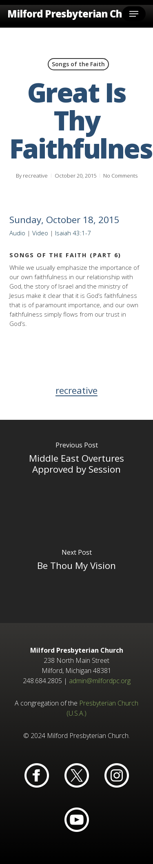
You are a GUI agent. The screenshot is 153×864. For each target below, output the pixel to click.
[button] (134, 14)
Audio (17, 233)
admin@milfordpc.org (100, 680)
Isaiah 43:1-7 (73, 233)
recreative (35, 175)
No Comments (120, 175)
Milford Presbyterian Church (75, 14)
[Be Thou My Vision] (76, 572)
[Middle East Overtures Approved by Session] (76, 470)
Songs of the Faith (78, 64)
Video (40, 233)
